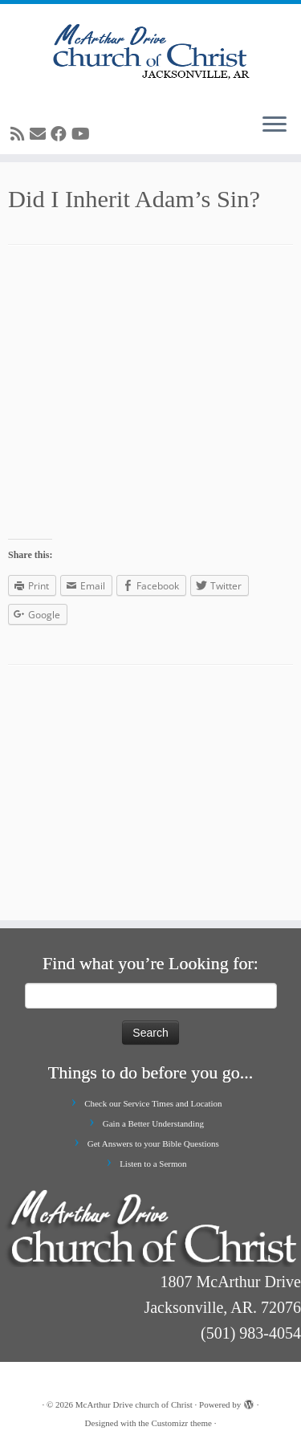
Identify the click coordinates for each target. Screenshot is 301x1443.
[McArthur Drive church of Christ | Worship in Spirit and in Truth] (150, 52)
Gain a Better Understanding (153, 1123)
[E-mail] (40, 134)
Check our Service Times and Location (153, 1103)
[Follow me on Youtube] (83, 134)
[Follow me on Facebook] (61, 134)
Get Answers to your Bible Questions (153, 1143)
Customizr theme (181, 1423)
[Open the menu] (274, 125)
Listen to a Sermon (153, 1163)
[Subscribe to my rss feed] (20, 134)
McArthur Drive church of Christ (134, 1404)
